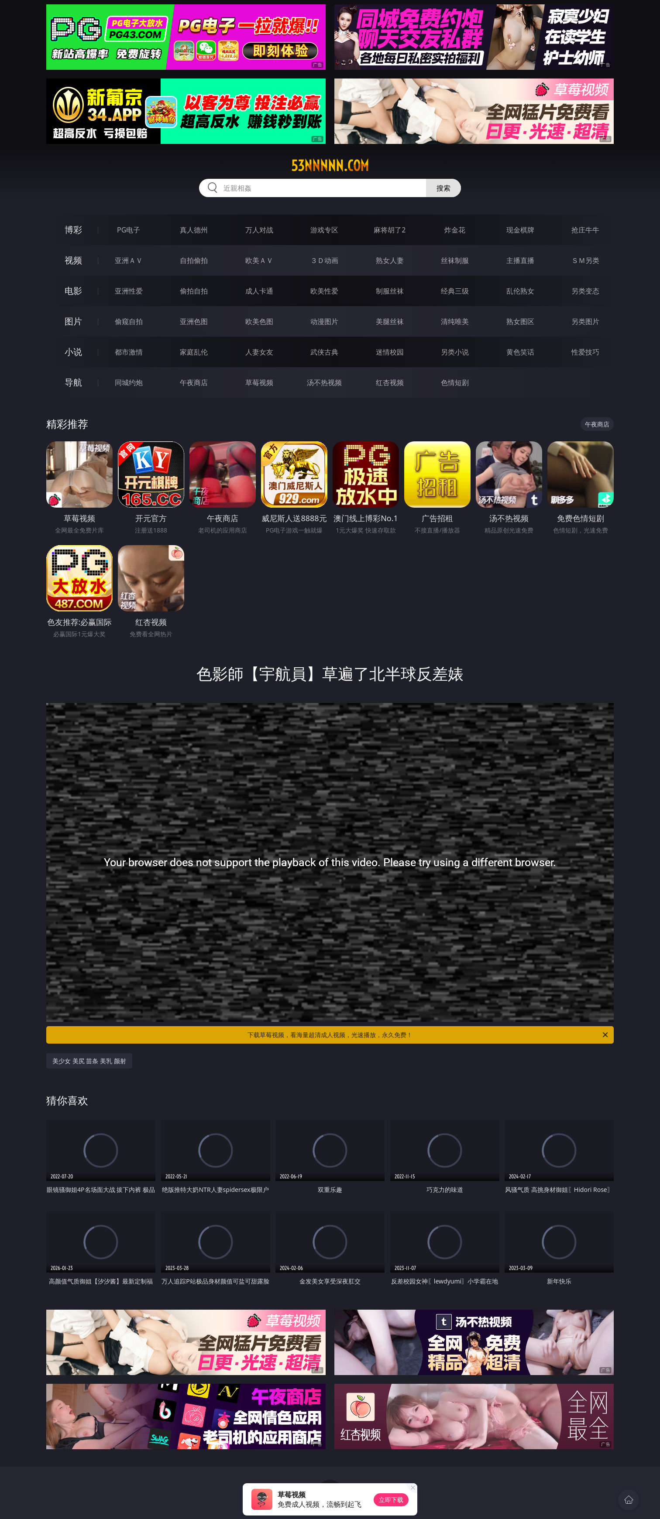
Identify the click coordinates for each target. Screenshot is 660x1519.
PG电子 (128, 230)
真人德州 (194, 230)
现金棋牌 (520, 230)
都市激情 (129, 352)
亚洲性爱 (129, 291)
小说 (73, 352)
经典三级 (455, 291)
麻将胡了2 (390, 230)
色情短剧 (455, 382)
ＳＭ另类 (585, 260)
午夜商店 (194, 382)
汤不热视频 (324, 382)
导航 (73, 382)
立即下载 (391, 1499)
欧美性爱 (324, 291)
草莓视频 (259, 382)
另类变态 (585, 291)
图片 (73, 321)
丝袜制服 (455, 260)
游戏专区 (324, 230)
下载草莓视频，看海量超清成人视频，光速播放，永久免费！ (428, 1035)
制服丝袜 (390, 291)
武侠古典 (324, 352)
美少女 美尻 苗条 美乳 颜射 (89, 1061)
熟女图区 (520, 321)
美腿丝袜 (390, 321)
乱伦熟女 (520, 291)
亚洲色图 (194, 321)
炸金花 (454, 230)
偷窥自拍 (129, 321)
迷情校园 (390, 352)
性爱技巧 (585, 352)
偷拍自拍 (194, 291)
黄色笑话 (520, 352)
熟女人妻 (390, 260)
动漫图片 (324, 321)
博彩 (73, 230)
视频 (73, 260)
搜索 (443, 188)
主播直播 (520, 260)
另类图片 (585, 321)
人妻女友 (259, 352)
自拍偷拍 (194, 260)
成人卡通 (259, 291)
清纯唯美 (455, 321)
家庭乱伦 (194, 352)
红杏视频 (390, 382)
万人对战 (259, 230)
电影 (73, 291)
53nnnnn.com (330, 165)
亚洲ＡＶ (129, 260)
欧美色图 (259, 321)
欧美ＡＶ (259, 260)
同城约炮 (129, 382)
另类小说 (455, 352)
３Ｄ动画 (324, 260)
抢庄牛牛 (585, 230)
